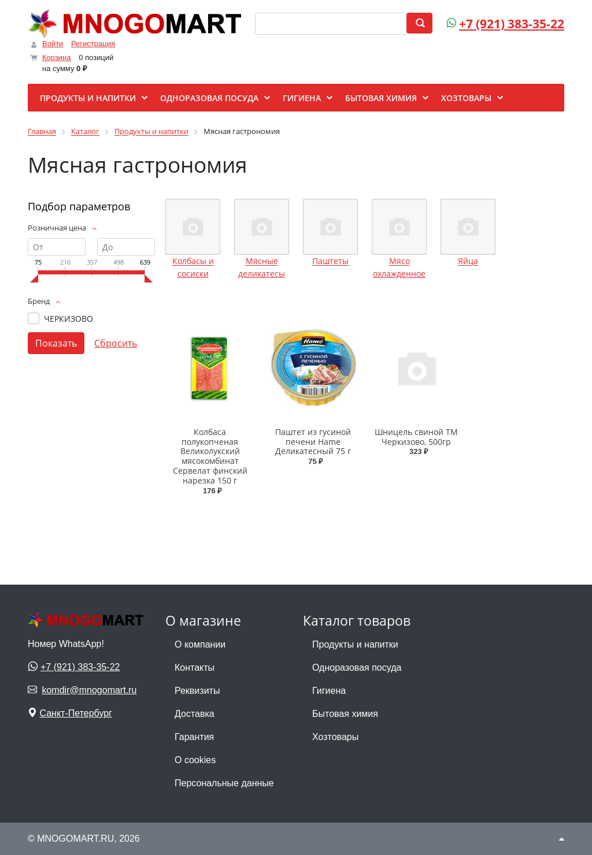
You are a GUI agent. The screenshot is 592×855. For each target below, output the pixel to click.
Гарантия (194, 737)
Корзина (56, 57)
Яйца (468, 261)
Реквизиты (197, 691)
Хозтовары (335, 737)
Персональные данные (224, 783)
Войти (52, 43)
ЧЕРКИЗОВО (68, 318)
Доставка (194, 714)
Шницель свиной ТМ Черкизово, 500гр (416, 436)
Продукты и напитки (355, 644)
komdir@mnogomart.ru (89, 690)
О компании (200, 644)
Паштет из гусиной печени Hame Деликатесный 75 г (313, 441)
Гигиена (329, 691)
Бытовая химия (345, 714)
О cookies (195, 760)
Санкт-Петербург (75, 713)
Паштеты (330, 261)
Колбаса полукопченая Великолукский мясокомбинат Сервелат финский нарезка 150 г (210, 456)
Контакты (194, 667)
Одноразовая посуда (356, 667)
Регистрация (93, 43)
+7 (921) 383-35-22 (511, 24)
